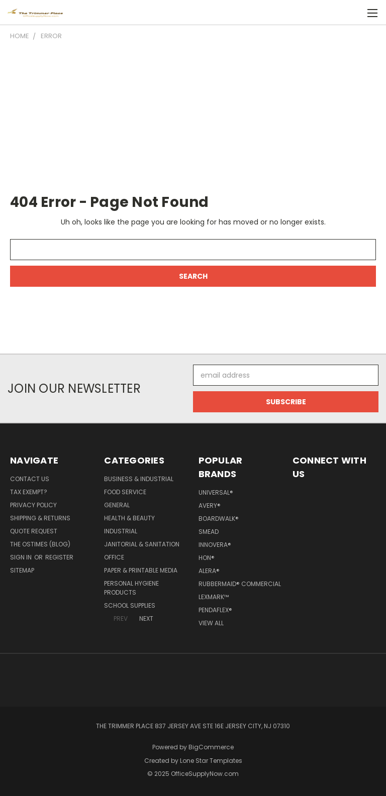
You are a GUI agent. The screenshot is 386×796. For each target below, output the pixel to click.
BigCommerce (211, 747)
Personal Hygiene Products (131, 588)
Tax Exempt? (28, 492)
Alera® (209, 570)
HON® (207, 557)
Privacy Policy (33, 505)
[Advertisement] (193, 116)
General (117, 505)
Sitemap (22, 570)
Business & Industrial (138, 479)
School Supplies (129, 605)
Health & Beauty (129, 518)
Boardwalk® (219, 518)
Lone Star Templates (211, 760)
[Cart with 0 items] (353, 13)
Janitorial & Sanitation (141, 544)
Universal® (216, 492)
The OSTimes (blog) (40, 544)
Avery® (210, 505)
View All (211, 623)
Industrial (120, 531)
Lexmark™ (214, 597)
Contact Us (29, 479)
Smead (209, 531)
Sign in (21, 557)
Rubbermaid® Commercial (240, 584)
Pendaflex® (215, 610)
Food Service (125, 492)
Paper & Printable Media (140, 570)
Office (114, 557)
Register (59, 557)
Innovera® (215, 544)
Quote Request (33, 531)
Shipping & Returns (40, 518)
